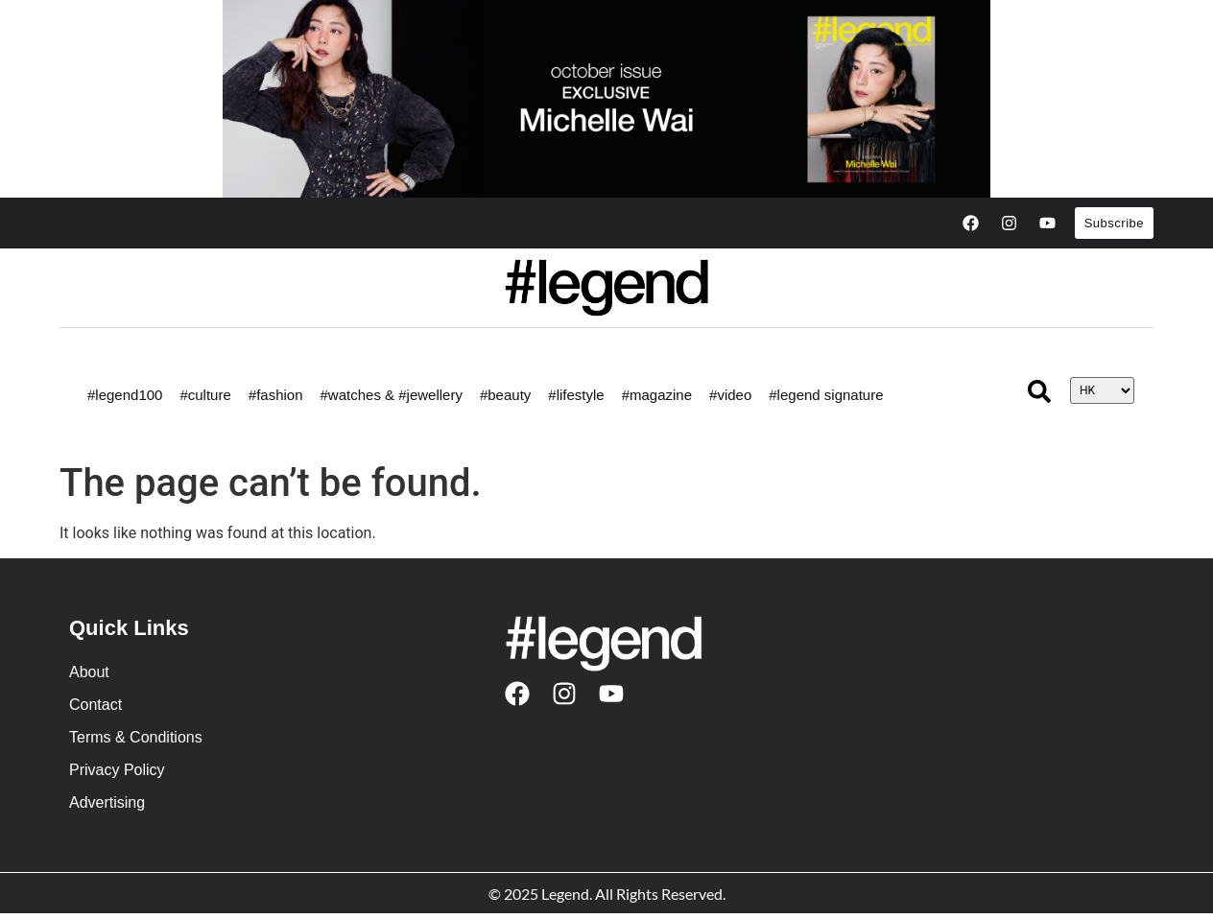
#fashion (276, 395)
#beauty (505, 395)
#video (730, 395)
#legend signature (826, 395)
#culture (204, 395)
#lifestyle (576, 395)
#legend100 (124, 395)
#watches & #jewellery (392, 395)
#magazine (657, 395)
